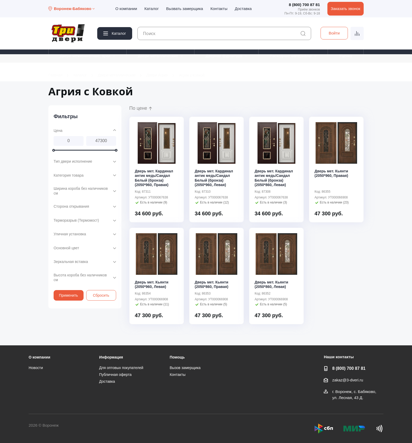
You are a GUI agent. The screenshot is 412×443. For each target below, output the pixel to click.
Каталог (152, 8)
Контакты (219, 8)
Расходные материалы (291, 55)
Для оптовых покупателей (121, 368)
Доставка (243, 8)
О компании (126, 8)
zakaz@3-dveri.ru (347, 380)
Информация (111, 357)
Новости (36, 368)
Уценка (345, 55)
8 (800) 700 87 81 (304, 4)
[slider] (53, 150)
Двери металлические (158, 55)
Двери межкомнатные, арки (85, 55)
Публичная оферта (115, 374)
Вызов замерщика (185, 368)
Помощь (177, 357)
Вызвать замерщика (184, 8)
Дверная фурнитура (224, 55)
